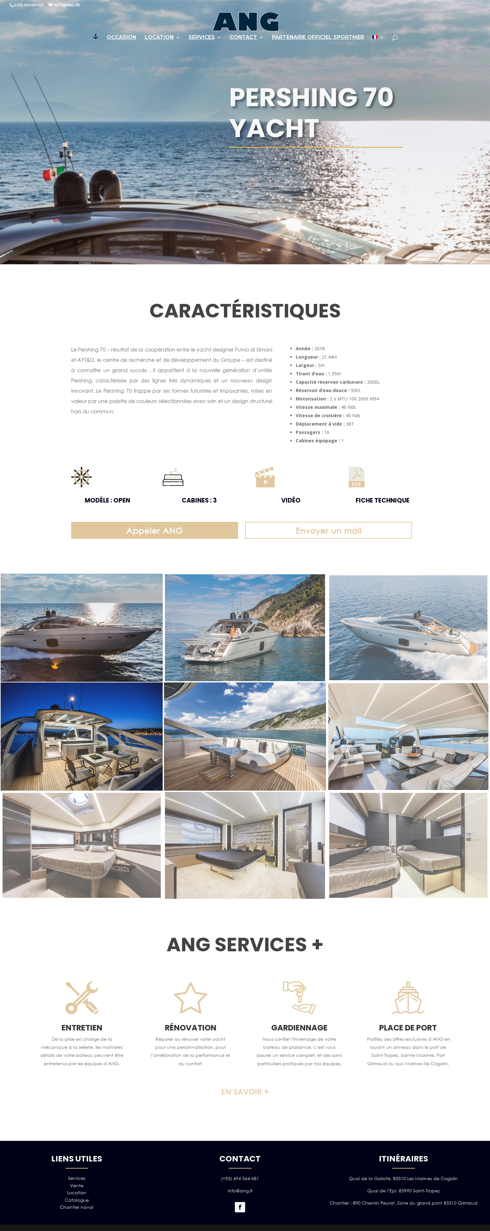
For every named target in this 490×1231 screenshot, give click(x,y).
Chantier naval (76, 1207)
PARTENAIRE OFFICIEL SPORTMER (318, 37)
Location (159, 37)
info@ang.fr (240, 1191)
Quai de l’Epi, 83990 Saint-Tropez (403, 1191)
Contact (243, 37)
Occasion (121, 37)
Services (201, 37)
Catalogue (77, 1200)
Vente (76, 1185)
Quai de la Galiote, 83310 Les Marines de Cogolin (403, 1178)
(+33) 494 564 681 (240, 1178)
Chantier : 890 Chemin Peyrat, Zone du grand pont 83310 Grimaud (403, 1203)
